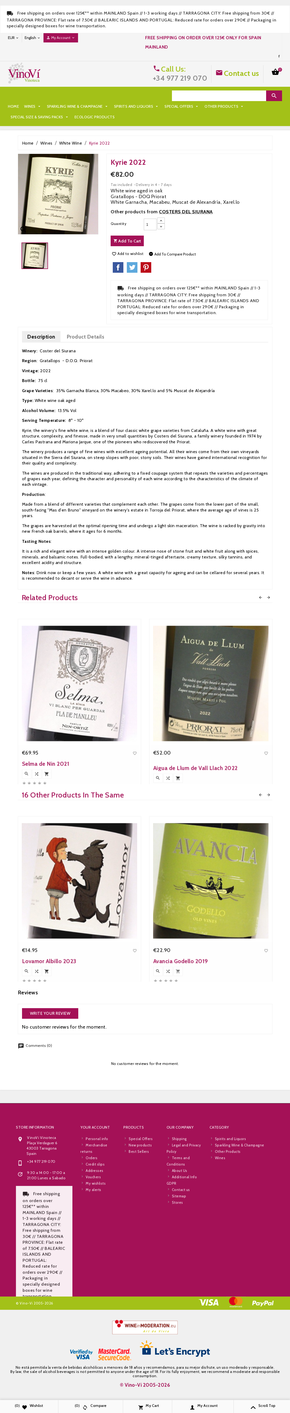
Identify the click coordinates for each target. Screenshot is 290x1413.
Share (118, 267)
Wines (33, 95)
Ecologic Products (31, 117)
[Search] (219, 95)
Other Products (70, 106)
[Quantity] (150, 224)
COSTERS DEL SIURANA (186, 212)
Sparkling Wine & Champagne (78, 95)
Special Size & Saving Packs (125, 106)
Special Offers (28, 106)
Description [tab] (41, 336)
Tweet (132, 267)
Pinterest (146, 267)
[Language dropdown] (33, 37)
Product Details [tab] (86, 336)
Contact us (241, 73)
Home (13, 95)
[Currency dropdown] (13, 37)
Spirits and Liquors (136, 95)
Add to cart (127, 241)
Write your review (50, 1013)
